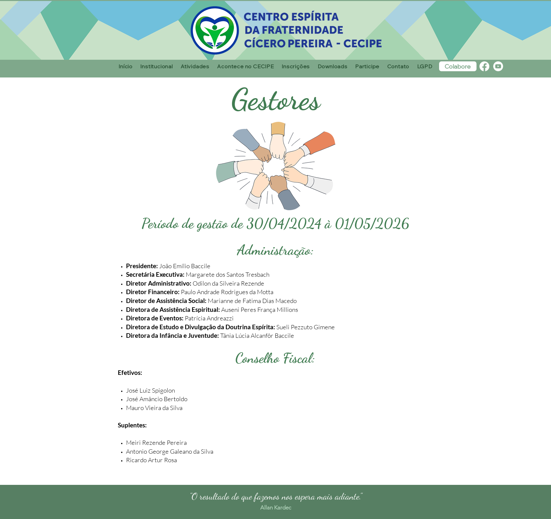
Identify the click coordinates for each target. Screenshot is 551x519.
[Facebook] (484, 66)
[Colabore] (458, 66)
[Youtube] (498, 66)
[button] (157, 66)
